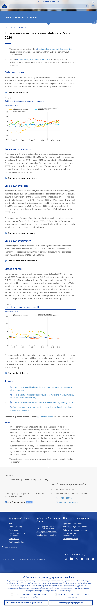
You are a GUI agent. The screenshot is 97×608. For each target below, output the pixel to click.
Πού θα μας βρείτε (16, 542)
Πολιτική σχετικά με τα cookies (75, 530)
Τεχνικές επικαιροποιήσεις (46, 532)
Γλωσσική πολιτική (70, 538)
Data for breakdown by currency (22, 260)
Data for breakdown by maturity (22, 178)
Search (86, 6)
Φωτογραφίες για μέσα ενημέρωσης (18, 534)
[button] (93, 2)
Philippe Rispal (46, 416)
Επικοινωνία (14, 538)
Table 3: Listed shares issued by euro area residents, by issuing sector (42, 402)
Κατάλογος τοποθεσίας (10, 547)
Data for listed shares (18, 373)
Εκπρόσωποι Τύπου (16, 502)
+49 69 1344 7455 (66, 498)
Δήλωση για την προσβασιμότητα (70, 534)
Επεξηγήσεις (14, 530)
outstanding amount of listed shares (35, 59)
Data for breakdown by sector (21, 233)
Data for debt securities (18, 92)
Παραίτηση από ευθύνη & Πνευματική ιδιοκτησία (46, 527)
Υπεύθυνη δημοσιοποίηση (46, 535)
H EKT (11, 523)
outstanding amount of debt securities (55, 49)
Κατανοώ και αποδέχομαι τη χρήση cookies (26, 602)
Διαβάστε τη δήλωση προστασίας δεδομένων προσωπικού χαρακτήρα (30, 595)
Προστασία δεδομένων (72, 523)
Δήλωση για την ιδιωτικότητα (75, 527)
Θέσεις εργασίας (15, 527)
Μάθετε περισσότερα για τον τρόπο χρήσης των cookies (74, 595)
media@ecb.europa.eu (68, 502)
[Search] (47, 6)
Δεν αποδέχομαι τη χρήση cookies (71, 602)
